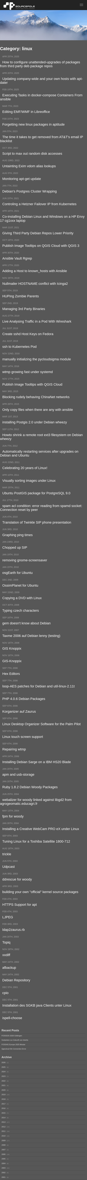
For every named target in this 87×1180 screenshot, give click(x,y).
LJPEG (7, 928)
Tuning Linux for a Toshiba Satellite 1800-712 (36, 852)
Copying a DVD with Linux (22, 605)
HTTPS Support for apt (19, 915)
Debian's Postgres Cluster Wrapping (29, 193)
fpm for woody (13, 826)
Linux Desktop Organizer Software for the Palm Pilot (41, 733)
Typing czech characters (20, 618)
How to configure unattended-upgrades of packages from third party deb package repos (40, 64)
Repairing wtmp (14, 758)
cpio (5, 1005)
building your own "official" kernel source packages (40, 903)
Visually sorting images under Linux (29, 486)
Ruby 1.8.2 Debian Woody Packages (30, 796)
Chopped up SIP (14, 554)
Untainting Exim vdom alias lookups (29, 168)
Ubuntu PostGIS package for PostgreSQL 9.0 (36, 499)
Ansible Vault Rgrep (17, 261)
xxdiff (6, 966)
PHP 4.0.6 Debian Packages (23, 707)
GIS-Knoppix (12, 669)
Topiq (6, 954)
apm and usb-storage (18, 784)
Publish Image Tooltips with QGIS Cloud (32, 389)
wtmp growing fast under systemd (27, 376)
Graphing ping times (17, 541)
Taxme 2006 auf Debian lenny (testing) (31, 643)
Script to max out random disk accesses (32, 155)
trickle (6, 864)
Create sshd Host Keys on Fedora (27, 338)
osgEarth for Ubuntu (17, 580)
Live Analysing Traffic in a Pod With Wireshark (36, 325)
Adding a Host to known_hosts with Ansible (34, 274)
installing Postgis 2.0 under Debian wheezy (34, 427)
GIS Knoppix (11, 656)
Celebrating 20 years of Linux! (24, 473)
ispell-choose (12, 1030)
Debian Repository (16, 992)
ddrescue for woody (17, 890)
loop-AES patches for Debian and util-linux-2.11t (38, 694)
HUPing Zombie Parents (20, 299)
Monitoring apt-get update (21, 180)
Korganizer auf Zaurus (19, 720)
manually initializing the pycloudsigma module (36, 363)
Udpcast (8, 877)
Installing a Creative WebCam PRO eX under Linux (40, 839)
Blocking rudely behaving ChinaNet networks (36, 402)
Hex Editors (11, 682)
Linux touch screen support (22, 745)
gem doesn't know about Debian (26, 631)
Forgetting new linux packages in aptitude (33, 125)
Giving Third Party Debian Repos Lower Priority (37, 236)
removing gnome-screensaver (24, 567)
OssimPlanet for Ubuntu (20, 592)
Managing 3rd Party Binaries (23, 312)
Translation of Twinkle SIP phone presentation (36, 529)
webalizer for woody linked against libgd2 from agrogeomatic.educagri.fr (36, 811)
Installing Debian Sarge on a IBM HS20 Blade (36, 771)
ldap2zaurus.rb (13, 941)
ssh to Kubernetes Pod (19, 350)
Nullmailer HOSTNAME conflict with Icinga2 (35, 287)
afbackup (9, 979)
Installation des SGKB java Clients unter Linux (36, 1017)
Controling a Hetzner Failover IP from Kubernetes (39, 206)
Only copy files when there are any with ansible (37, 414)
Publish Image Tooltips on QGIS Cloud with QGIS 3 (40, 248)
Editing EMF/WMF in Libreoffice (26, 113)
